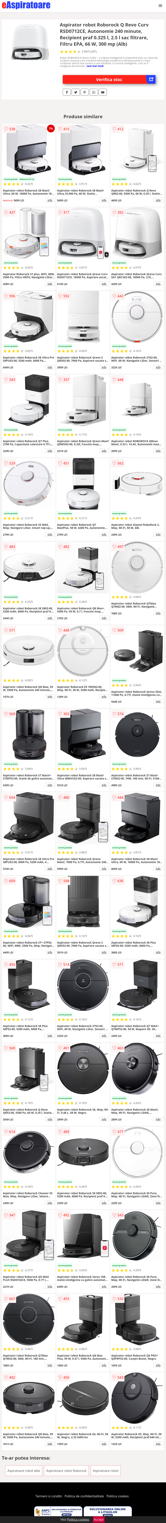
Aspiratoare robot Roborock (66, 1471)
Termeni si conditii (48, 1496)
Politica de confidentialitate (84, 1496)
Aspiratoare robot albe (23, 1471)
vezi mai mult (95, 66)
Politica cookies (118, 1496)
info (50, 200)
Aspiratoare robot (105, 1471)
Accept (99, 1519)
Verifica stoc (125, 79)
